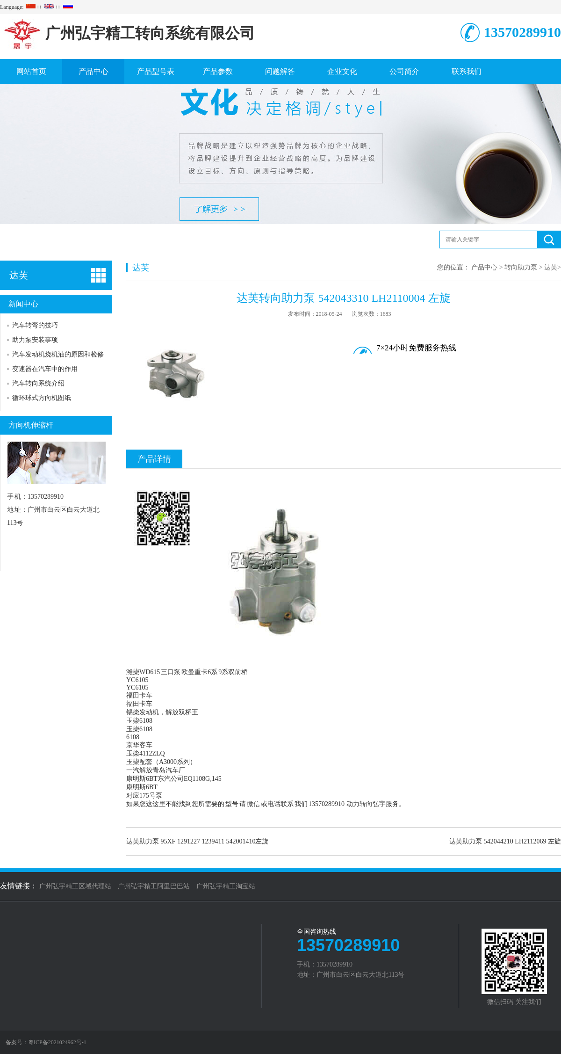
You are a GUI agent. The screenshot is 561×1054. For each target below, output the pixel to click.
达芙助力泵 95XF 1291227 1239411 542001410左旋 (197, 841)
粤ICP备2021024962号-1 (57, 1042)
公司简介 (404, 71)
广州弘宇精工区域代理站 (75, 886)
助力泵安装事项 (35, 339)
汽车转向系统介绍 (38, 383)
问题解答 (280, 71)
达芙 (550, 267)
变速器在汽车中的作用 (45, 368)
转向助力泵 (520, 267)
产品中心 (93, 71)
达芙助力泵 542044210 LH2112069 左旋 (505, 841)
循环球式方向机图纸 (41, 397)
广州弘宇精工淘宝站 (225, 886)
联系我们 (467, 71)
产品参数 (218, 71)
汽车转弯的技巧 (35, 325)
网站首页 (31, 71)
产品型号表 (155, 71)
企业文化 (342, 71)
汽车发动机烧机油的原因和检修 (58, 354)
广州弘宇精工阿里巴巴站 (154, 886)
